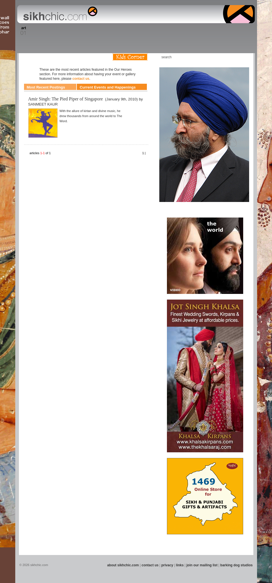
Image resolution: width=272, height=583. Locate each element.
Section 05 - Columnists (83, 30)
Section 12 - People (178, 30)
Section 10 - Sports (149, 30)
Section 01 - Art (22, 30)
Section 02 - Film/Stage (36, 30)
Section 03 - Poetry (52, 30)
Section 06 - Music (100, 30)
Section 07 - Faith (111, 30)
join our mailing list (201, 565)
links (180, 565)
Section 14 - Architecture (211, 30)
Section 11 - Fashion (163, 30)
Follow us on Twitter (234, 57)
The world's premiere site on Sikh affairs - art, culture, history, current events (59, 14)
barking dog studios (236, 565)
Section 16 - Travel (243, 30)
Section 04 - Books (66, 30)
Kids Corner (130, 57)
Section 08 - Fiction (122, 30)
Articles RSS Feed (243, 57)
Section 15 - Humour (230, 30)
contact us (80, 79)
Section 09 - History (136, 30)
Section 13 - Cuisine (192, 30)
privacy (167, 565)
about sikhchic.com (123, 565)
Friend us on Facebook (226, 57)
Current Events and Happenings (108, 87)
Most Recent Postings (46, 87)
